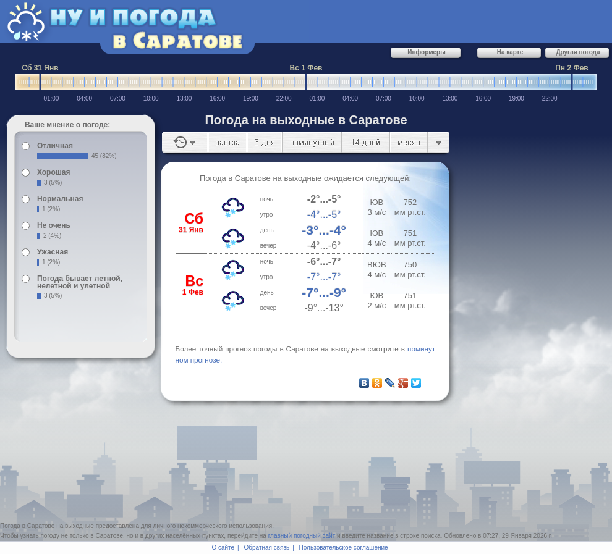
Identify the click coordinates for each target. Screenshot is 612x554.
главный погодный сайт (302, 535)
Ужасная (52, 252)
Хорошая (53, 172)
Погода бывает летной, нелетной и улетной (79, 282)
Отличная (55, 145)
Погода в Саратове (27, 526)
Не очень (53, 225)
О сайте (222, 547)
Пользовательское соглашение (343, 547)
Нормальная (60, 199)
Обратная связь (267, 547)
